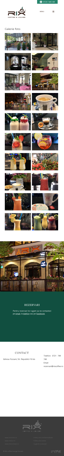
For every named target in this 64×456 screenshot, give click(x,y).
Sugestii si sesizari (40, 444)
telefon (26, 313)
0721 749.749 (49, 2)
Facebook (40, 313)
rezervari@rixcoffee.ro (53, 366)
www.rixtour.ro (10, 441)
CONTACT (22, 352)
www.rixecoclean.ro (12, 444)
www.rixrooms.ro (11, 437)
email (18, 313)
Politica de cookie (40, 441)
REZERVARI (32, 305)
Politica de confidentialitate (43, 437)
